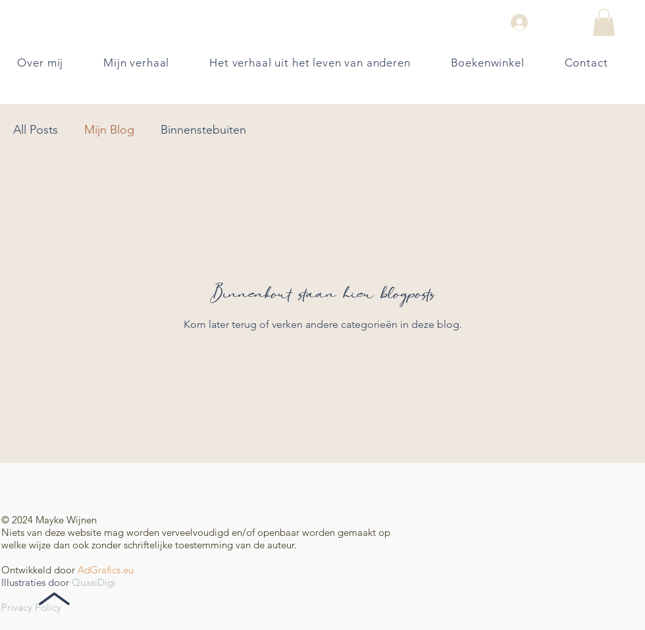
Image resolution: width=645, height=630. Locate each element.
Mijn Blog (109, 129)
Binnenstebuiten (203, 129)
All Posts (35, 129)
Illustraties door (35, 582)
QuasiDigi (94, 582)
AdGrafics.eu (106, 570)
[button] (603, 22)
